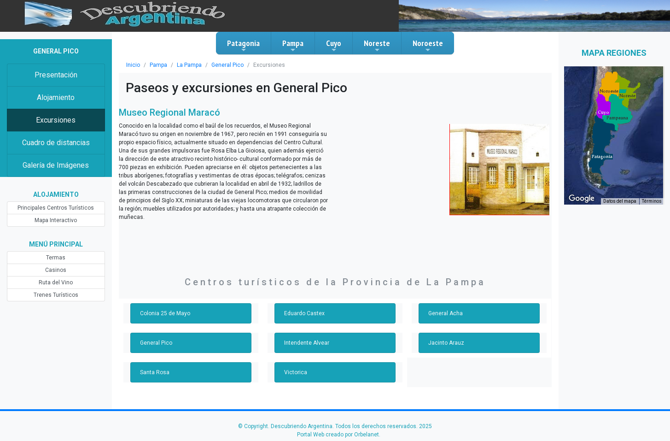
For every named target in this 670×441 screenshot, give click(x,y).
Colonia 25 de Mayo (165, 313)
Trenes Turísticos (56, 295)
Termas (55, 257)
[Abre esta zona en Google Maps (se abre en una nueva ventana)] (581, 199)
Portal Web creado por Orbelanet (338, 434)
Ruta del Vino (56, 282)
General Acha (445, 313)
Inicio (133, 65)
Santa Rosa (154, 372)
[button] (602, 156)
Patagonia (243, 45)
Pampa (292, 45)
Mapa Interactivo (56, 220)
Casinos (55, 270)
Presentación (56, 75)
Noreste (377, 45)
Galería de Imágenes (56, 165)
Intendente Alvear (306, 343)
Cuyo (333, 45)
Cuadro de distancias (56, 142)
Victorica (295, 372)
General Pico (227, 65)
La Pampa (189, 65)
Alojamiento (56, 97)
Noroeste (428, 45)
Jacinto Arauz (446, 343)
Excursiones (56, 120)
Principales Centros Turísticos (55, 208)
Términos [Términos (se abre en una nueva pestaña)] (652, 201)
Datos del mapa (619, 201)
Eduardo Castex (304, 313)
